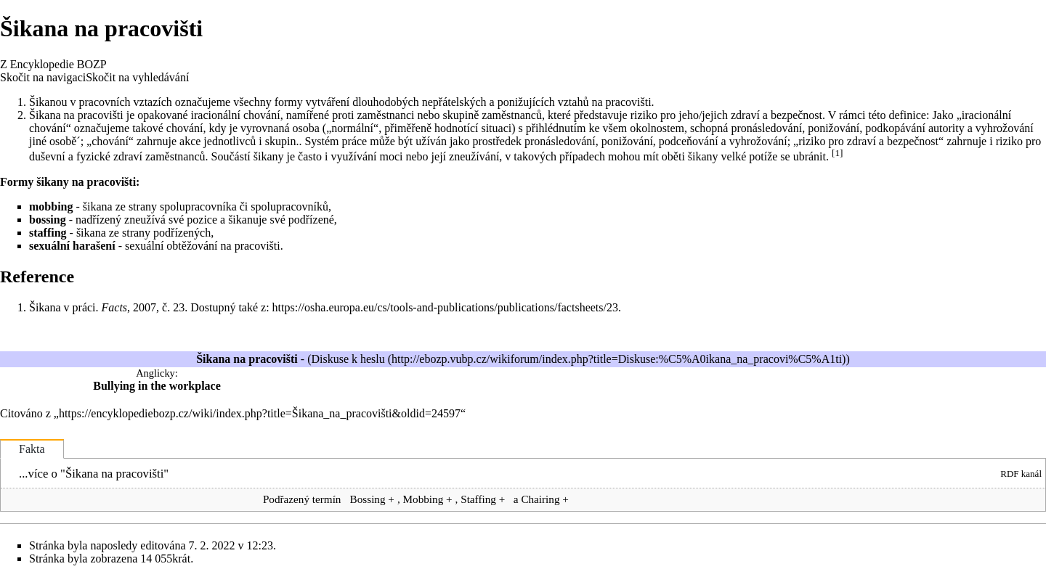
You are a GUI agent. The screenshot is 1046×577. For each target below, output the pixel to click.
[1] (837, 152)
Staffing (478, 499)
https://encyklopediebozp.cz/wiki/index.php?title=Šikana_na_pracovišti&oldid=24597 (260, 413)
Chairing (540, 499)
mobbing (51, 206)
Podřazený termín (302, 499)
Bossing (368, 499)
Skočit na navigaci (43, 77)
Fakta (32, 449)
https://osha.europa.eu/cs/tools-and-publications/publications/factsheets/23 (445, 307)
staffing (48, 232)
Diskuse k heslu (347, 359)
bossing (47, 219)
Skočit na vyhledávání (137, 77)
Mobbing (423, 499)
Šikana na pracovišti (114, 473)
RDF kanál (1021, 473)
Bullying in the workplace (157, 386)
